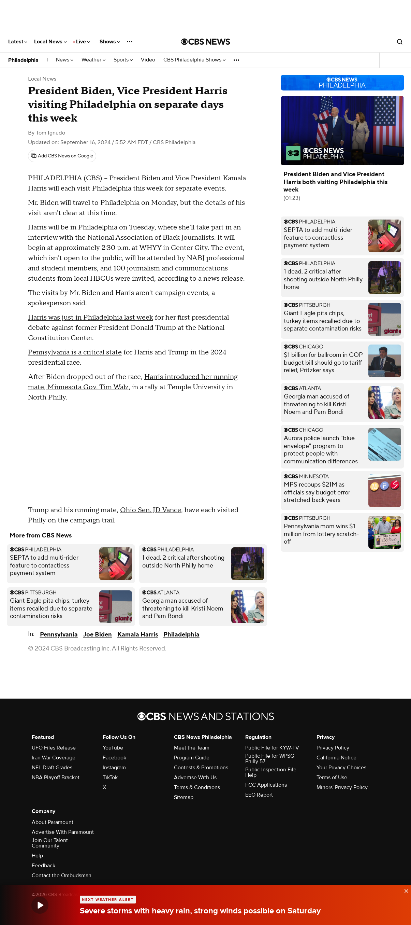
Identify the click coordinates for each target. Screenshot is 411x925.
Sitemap (183, 797)
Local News (50, 41)
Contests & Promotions (201, 767)
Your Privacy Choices (341, 767)
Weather (93, 60)
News (64, 60)
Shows (110, 41)
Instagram (114, 767)
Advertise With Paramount (63, 832)
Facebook (114, 757)
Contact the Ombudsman (61, 875)
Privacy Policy (333, 748)
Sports (123, 60)
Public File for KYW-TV (272, 748)
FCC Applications (266, 785)
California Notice (336, 757)
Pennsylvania (59, 635)
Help (37, 855)
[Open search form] (400, 42)
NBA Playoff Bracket (55, 777)
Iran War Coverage (53, 757)
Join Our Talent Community (50, 843)
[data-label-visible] (404, 890)
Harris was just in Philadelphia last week (90, 317)
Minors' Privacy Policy (342, 787)
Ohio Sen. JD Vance (150, 510)
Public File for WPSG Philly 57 (269, 758)
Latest (17, 41)
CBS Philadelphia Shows (194, 60)
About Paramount (52, 822)
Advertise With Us (195, 777)
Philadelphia (23, 60)
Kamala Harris (137, 635)
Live (83, 41)
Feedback (43, 865)
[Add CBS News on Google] (62, 156)
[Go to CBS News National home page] (205, 41)
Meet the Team (191, 748)
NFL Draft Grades (52, 767)
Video (148, 60)
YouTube (113, 748)
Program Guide (191, 757)
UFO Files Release (54, 748)
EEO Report (259, 795)
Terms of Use (332, 777)
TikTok (110, 777)
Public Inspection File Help (270, 772)
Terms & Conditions (197, 787)
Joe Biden (97, 635)
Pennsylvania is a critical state (75, 352)
